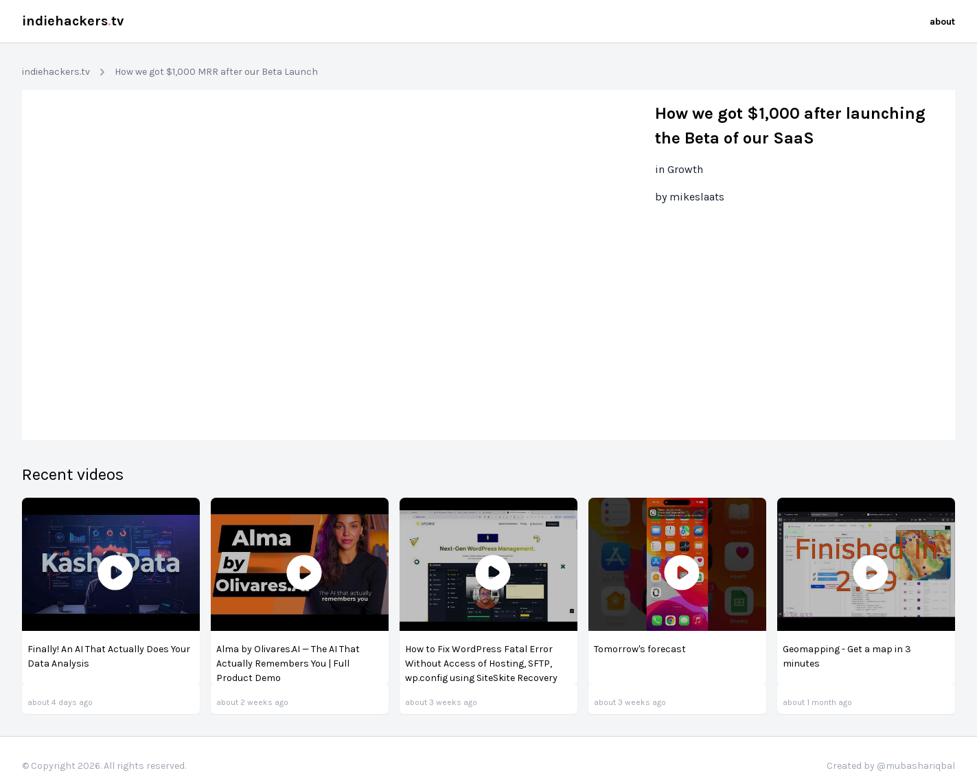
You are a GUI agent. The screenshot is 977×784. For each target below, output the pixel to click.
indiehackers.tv (56, 72)
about (942, 21)
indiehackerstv (73, 21)
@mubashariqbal (916, 766)
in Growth (679, 169)
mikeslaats (696, 196)
